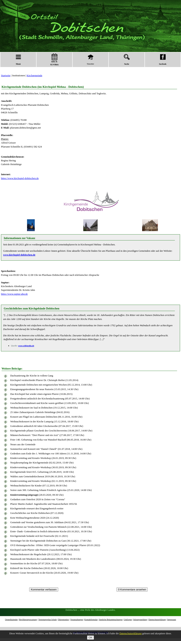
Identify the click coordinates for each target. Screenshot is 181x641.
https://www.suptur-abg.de (14, 294)
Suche (127, 59)
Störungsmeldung (140, 619)
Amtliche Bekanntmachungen (110, 619)
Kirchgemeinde (34, 75)
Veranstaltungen (76, 619)
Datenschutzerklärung (157, 619)
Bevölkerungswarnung (28, 619)
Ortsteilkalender (11, 619)
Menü (18, 59)
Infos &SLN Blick (54, 59)
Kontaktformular (91, 619)
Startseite (5, 75)
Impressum (171, 619)
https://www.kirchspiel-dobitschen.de (20, 178)
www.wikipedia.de (26, 345)
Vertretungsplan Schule (47, 619)
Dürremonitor (63, 619)
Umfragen (128, 619)
